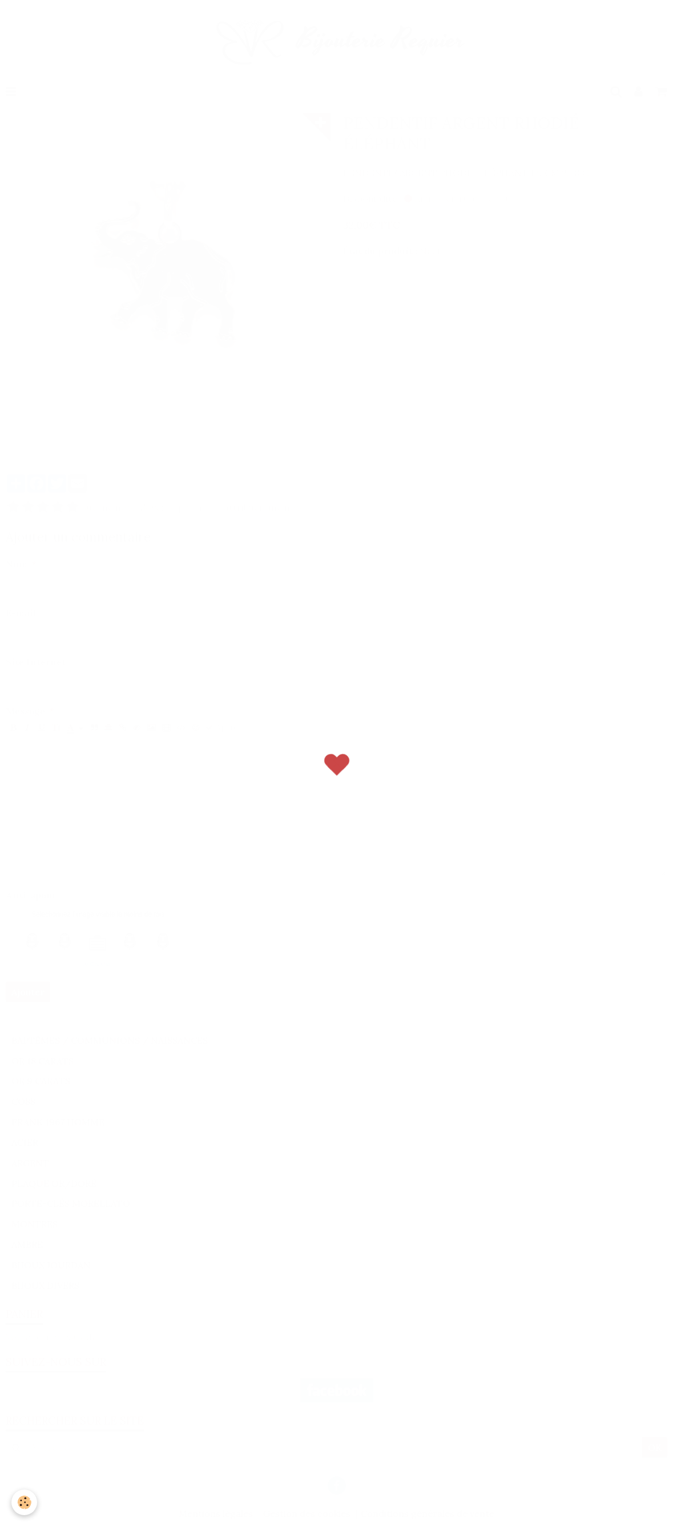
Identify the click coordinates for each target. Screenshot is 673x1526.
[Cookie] (24, 1502)
